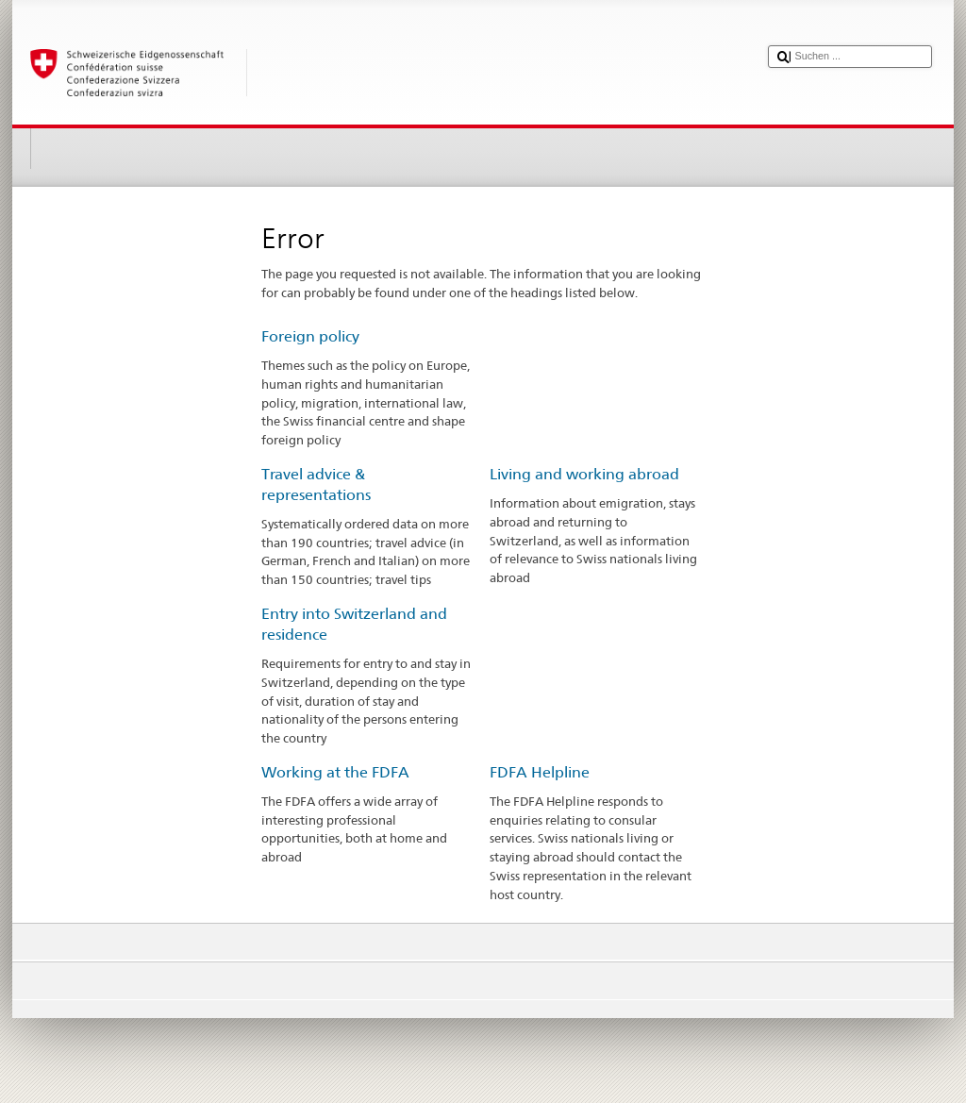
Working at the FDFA (335, 772)
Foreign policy (310, 336)
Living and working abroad (584, 474)
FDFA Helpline (540, 772)
